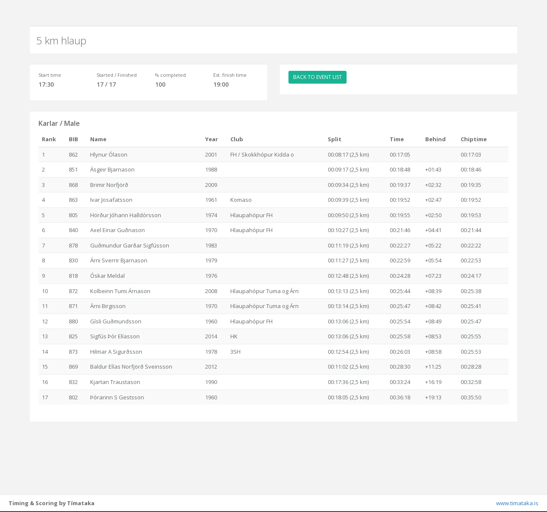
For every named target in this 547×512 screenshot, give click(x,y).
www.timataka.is (517, 503)
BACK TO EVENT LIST (317, 77)
